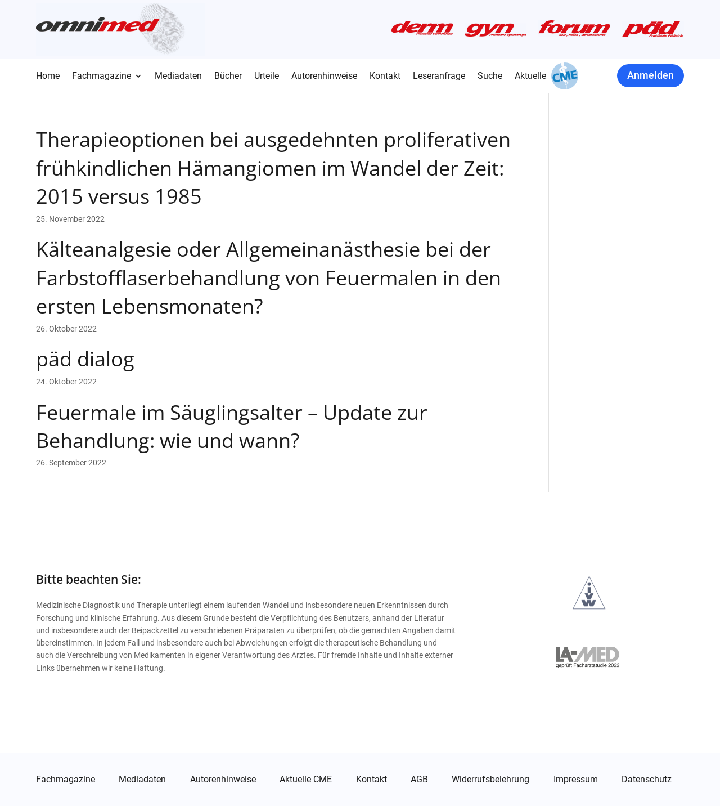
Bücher (228, 76)
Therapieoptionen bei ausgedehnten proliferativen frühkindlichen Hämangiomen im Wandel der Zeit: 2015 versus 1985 (273, 168)
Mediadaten (178, 76)
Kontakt (385, 76)
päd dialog (85, 359)
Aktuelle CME (306, 779)
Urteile (266, 76)
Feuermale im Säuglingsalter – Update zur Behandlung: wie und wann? (232, 426)
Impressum (576, 779)
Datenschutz (647, 779)
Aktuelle (530, 76)
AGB (419, 779)
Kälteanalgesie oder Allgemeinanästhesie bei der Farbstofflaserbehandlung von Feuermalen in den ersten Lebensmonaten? (268, 277)
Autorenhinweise (324, 76)
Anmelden (650, 75)
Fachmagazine (101, 76)
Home (48, 76)
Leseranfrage (439, 76)
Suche (490, 76)
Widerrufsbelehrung (490, 779)
